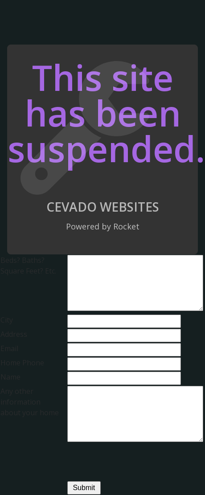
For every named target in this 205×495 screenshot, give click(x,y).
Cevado (71, 206)
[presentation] (135, 463)
